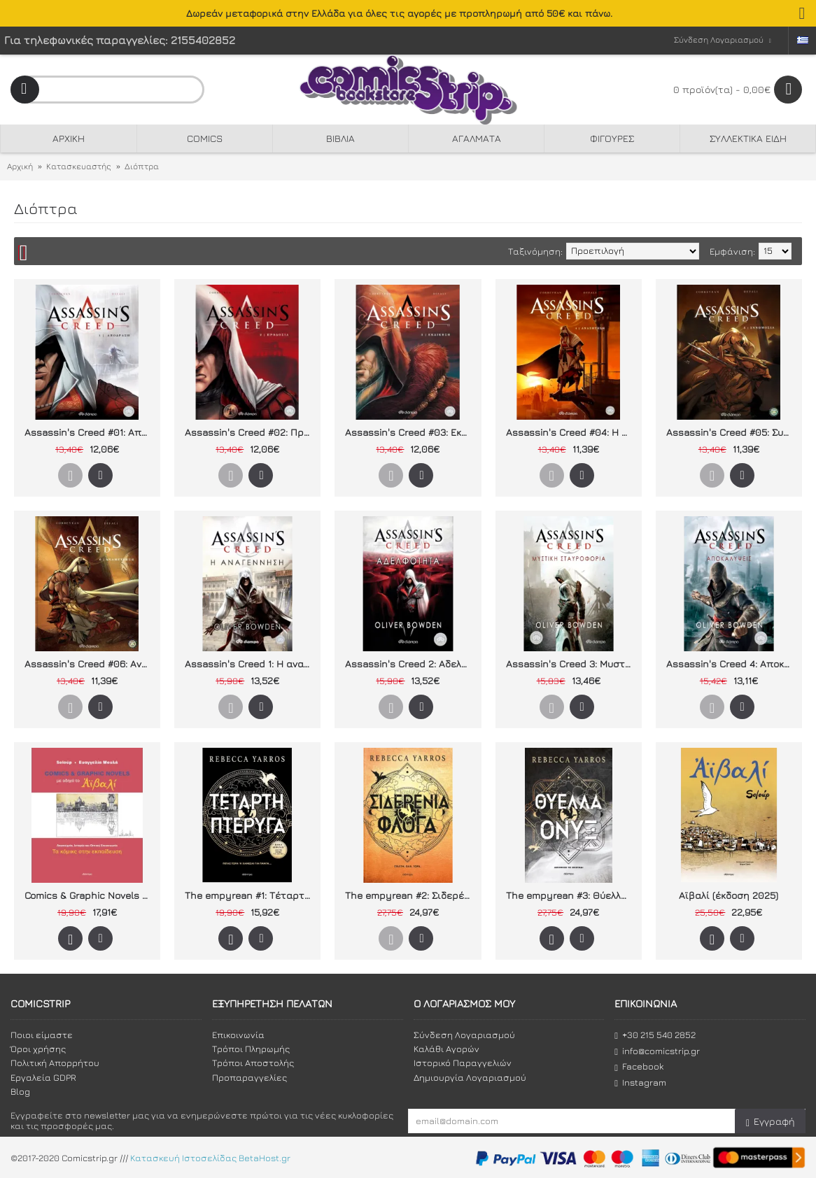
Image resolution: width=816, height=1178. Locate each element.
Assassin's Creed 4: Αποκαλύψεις (731, 663)
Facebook (638, 1066)
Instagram (640, 1082)
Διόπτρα (142, 166)
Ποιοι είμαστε (41, 1034)
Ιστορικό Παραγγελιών (463, 1062)
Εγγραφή (770, 1121)
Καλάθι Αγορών (446, 1048)
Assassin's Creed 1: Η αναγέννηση (250, 663)
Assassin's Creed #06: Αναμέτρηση (89, 663)
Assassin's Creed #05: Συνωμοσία (731, 432)
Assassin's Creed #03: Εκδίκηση (410, 432)
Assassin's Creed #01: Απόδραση (89, 432)
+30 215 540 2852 (655, 1035)
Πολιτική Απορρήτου (54, 1062)
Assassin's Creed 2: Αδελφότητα (410, 663)
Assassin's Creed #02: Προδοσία (250, 432)
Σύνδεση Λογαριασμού (464, 1034)
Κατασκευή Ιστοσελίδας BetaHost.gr (210, 1157)
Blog (20, 1091)
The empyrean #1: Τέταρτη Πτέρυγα (250, 895)
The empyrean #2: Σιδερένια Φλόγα (410, 895)
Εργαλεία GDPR (43, 1077)
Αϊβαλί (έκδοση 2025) (728, 895)
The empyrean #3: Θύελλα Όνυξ (571, 895)
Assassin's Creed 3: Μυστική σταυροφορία (571, 663)
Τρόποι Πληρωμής (251, 1048)
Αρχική (20, 166)
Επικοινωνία (238, 1034)
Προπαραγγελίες (249, 1077)
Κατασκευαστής (78, 166)
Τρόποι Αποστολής (253, 1062)
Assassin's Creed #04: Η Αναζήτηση (571, 432)
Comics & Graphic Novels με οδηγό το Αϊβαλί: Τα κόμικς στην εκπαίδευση (89, 895)
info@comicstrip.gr (657, 1051)
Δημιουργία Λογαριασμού (470, 1077)
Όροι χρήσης (38, 1048)
